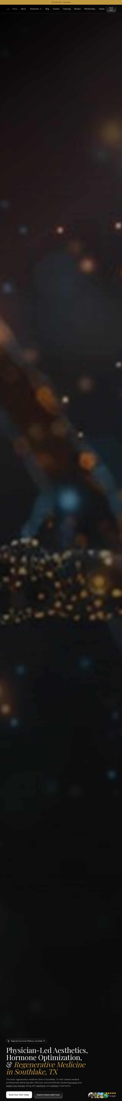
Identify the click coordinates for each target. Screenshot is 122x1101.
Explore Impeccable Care (48, 1094)
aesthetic (41, 1085)
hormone (72, 1082)
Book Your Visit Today (19, 1094)
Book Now (111, 9)
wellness (54, 1085)
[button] (36, 9)
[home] (8, 9)
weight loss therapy (15, 1085)
